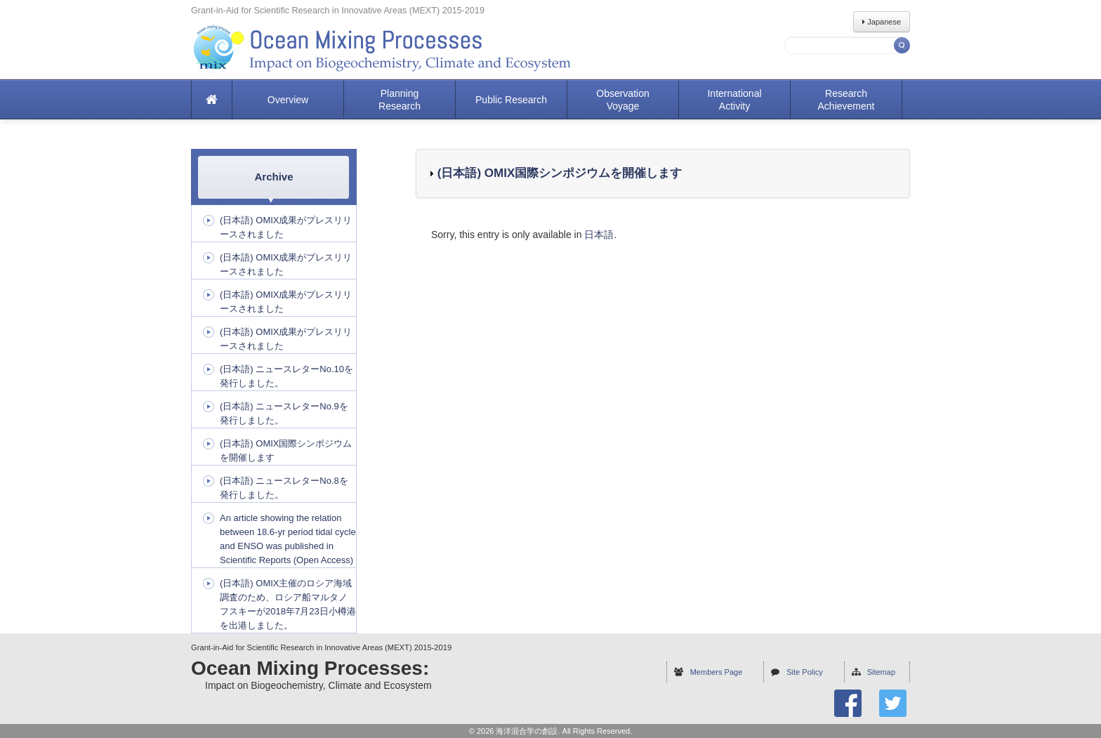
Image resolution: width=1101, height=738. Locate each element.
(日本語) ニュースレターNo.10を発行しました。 (286, 376)
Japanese (881, 22)
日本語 (599, 234)
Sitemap (881, 672)
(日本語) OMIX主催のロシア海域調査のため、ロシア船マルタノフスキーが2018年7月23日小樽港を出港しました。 (288, 604)
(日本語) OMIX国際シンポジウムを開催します (558, 173)
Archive (273, 177)
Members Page (716, 672)
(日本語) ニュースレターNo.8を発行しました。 (284, 487)
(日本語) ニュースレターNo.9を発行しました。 (284, 413)
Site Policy (804, 672)
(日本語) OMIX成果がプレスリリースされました (286, 227)
